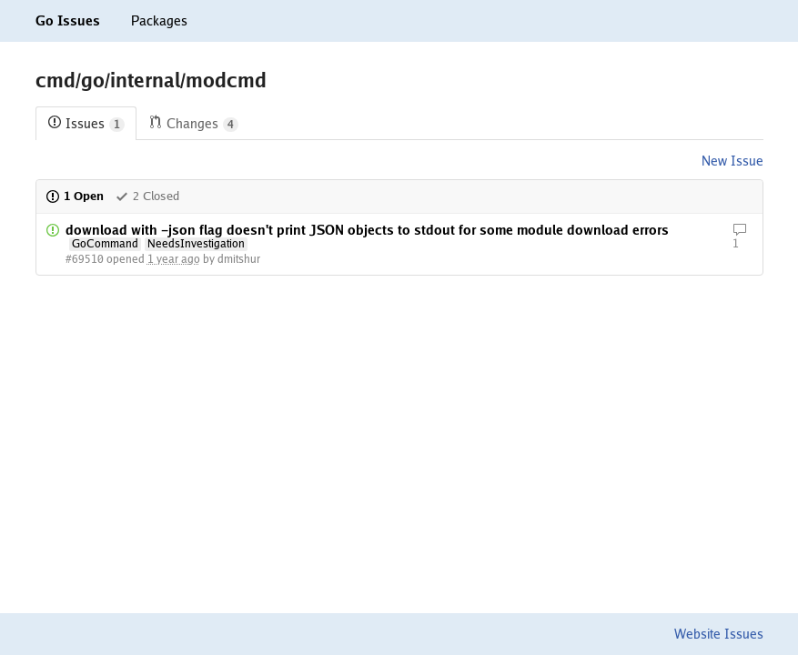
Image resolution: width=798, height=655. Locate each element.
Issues (86, 124)
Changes (193, 124)
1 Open (74, 196)
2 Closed (147, 196)
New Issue (732, 161)
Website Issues (718, 634)
